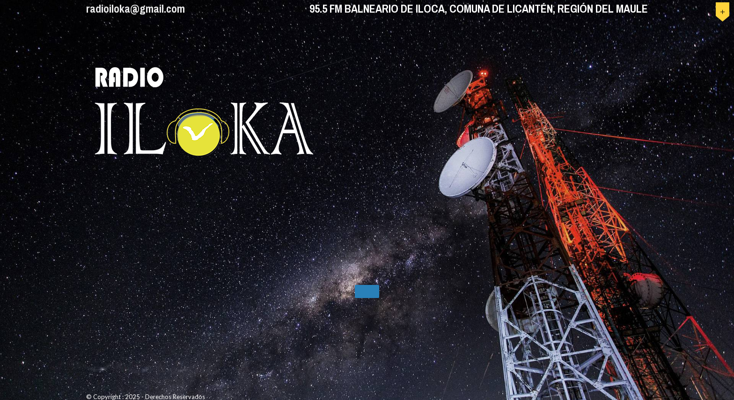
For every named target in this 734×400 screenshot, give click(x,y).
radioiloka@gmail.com (135, 8)
